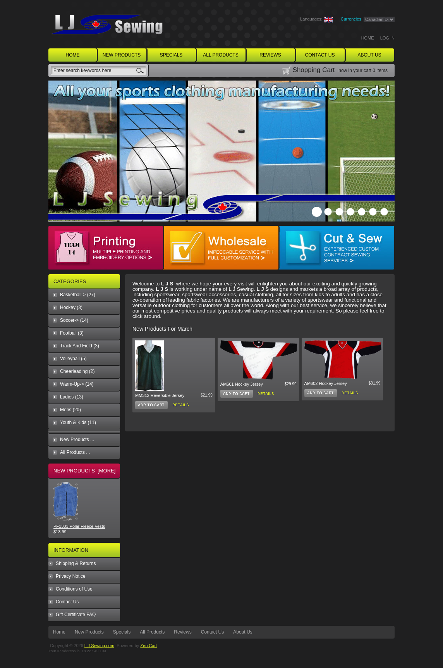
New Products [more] (84, 471)
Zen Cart (148, 645)
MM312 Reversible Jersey (159, 395)
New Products (89, 632)
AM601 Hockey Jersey (241, 384)
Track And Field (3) (79, 346)
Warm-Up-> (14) (77, 384)
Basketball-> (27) (77, 294)
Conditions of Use (74, 589)
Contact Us (67, 601)
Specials (121, 632)
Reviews (182, 632)
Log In (387, 38)
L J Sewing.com (99, 645)
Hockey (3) (71, 307)
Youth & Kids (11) (78, 422)
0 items (380, 70)
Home (367, 38)
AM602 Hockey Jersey (325, 383)
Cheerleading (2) (77, 371)
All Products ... (75, 452)
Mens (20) (70, 409)
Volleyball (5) (73, 358)
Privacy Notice (71, 576)
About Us (242, 632)
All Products (152, 632)
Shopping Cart (314, 70)
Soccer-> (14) (74, 320)
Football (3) (72, 333)
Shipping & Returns (76, 563)
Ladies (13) (71, 397)
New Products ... (77, 439)
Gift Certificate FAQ (76, 614)
